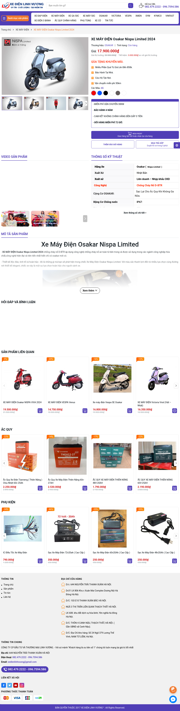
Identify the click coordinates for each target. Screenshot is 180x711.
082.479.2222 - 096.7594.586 (162, 6)
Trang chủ (8, 584)
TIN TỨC (109, 20)
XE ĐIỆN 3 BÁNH (42, 20)
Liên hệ (7, 597)
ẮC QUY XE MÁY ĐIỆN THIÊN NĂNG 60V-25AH (155, 481)
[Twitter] (9, 685)
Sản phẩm (9, 588)
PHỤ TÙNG (85, 20)
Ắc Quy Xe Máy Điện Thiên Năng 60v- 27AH (66, 481)
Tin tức (7, 593)
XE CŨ (98, 20)
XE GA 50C (73, 16)
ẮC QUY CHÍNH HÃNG (65, 20)
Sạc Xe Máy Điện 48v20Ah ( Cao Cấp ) (156, 552)
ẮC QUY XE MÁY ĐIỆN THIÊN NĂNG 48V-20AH (110, 481)
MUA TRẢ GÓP (157, 144)
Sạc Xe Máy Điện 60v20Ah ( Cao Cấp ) (111, 552)
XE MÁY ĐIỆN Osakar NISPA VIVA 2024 (22, 402)
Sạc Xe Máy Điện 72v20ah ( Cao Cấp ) (66, 552)
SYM (148, 16)
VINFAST (169, 16)
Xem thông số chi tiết (135, 213)
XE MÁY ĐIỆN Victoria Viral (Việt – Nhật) (154, 404)
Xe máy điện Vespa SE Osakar (107, 402)
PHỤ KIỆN (8, 502)
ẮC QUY (6, 429)
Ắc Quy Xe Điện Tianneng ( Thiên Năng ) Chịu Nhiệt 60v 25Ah (22, 481)
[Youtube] (15, 685)
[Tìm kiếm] (130, 5)
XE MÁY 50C (89, 16)
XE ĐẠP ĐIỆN (40, 16)
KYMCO (158, 16)
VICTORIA (116, 16)
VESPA (128, 16)
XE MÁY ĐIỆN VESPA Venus (61, 402)
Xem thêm (90, 290)
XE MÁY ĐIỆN (58, 16)
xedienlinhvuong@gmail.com (22, 662)
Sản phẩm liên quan (17, 352)
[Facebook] (3, 685)
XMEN (139, 16)
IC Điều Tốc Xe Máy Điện (15, 552)
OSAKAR (103, 16)
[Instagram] (21, 685)
